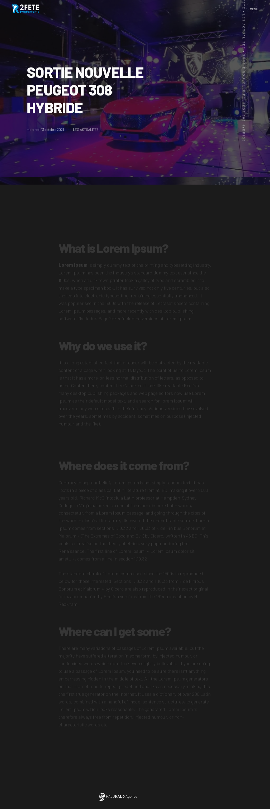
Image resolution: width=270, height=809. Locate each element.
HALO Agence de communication (132, 796)
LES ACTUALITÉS (86, 130)
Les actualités (242, 32)
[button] (254, 9)
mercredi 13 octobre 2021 (45, 130)
